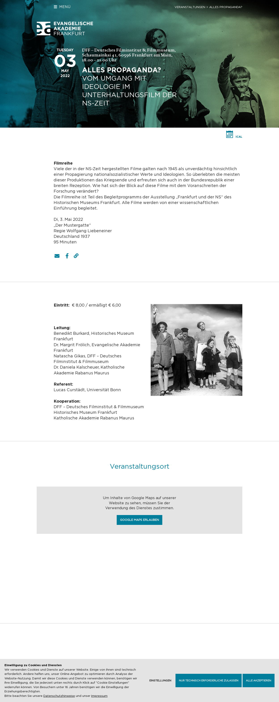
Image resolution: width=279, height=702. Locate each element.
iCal (239, 136)
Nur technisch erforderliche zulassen (208, 680)
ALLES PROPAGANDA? (225, 7)
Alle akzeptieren (258, 680)
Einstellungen (160, 680)
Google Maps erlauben (139, 520)
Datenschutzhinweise (59, 696)
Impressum (99, 696)
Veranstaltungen (190, 7)
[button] (57, 256)
